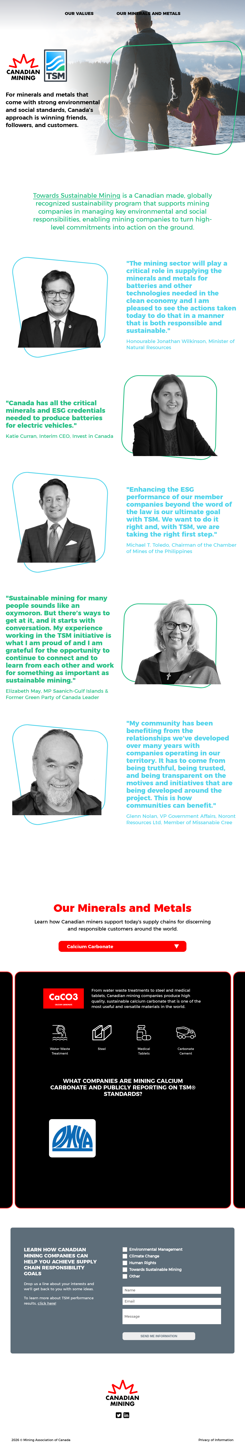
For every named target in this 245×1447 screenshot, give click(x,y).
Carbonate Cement (186, 1051)
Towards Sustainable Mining (76, 214)
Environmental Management (155, 1249)
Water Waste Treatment (61, 1051)
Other (134, 1276)
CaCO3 (64, 997)
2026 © (16, 1440)
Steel (102, 1049)
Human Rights (142, 1263)
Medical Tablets (144, 1051)
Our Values (79, 13)
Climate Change (144, 1256)
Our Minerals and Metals (148, 13)
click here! (47, 1303)
